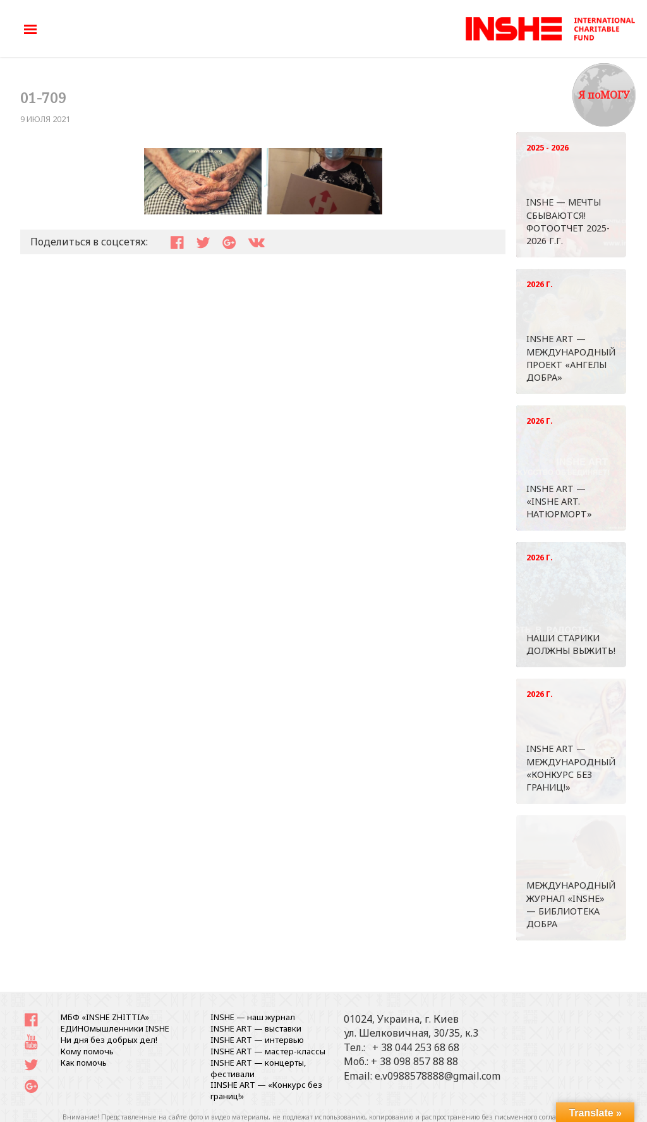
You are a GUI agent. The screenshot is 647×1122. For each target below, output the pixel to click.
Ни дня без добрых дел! (109, 1039)
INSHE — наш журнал (252, 1017)
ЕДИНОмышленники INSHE (115, 1028)
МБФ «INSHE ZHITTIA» (105, 1017)
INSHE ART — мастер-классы (267, 1051)
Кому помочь (87, 1051)
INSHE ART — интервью (257, 1039)
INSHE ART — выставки (255, 1028)
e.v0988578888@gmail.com (437, 1076)
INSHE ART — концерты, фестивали (258, 1068)
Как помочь (84, 1062)
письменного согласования (539, 1117)
